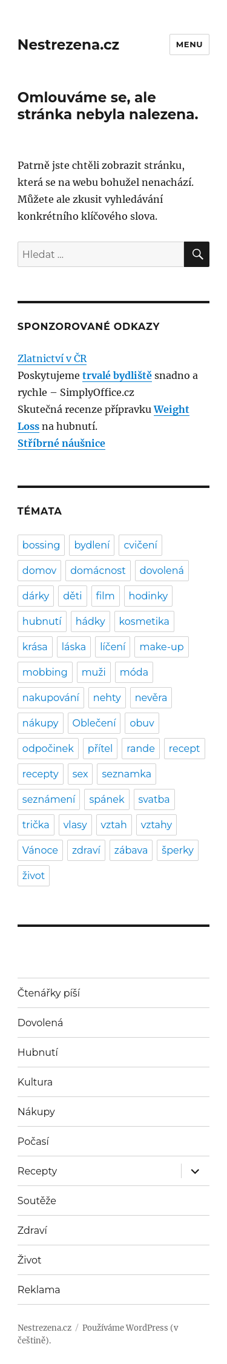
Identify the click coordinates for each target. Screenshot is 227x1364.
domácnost (97, 570)
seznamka (126, 774)
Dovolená (41, 1023)
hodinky (148, 596)
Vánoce (40, 850)
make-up (161, 647)
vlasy (75, 825)
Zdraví (32, 1230)
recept (184, 748)
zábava (131, 850)
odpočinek (48, 748)
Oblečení (94, 723)
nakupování (50, 697)
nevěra (151, 697)
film (105, 596)
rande (141, 748)
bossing (41, 545)
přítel (100, 748)
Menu (189, 44)
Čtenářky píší (49, 993)
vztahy (156, 825)
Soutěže (37, 1201)
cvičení (140, 545)
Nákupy (36, 1112)
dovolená (162, 570)
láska (74, 647)
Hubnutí (38, 1052)
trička (36, 825)
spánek (106, 799)
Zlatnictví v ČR (52, 358)
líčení (112, 647)
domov (39, 570)
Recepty (37, 1171)
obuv (142, 723)
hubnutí (42, 621)
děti (72, 596)
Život (30, 1260)
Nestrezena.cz (68, 44)
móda (134, 672)
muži (94, 672)
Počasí (33, 1141)
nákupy (40, 723)
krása (35, 647)
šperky (177, 850)
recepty (40, 774)
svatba (154, 799)
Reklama (39, 1290)
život (33, 875)
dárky (35, 596)
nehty (107, 697)
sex (80, 774)
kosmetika (144, 621)
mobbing (45, 672)
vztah (114, 825)
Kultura (35, 1082)
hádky (90, 621)
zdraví (86, 850)
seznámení (49, 799)
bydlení (92, 545)
